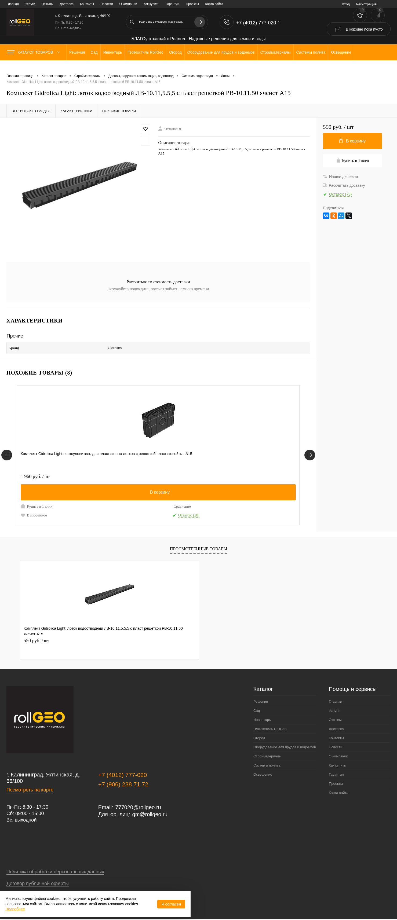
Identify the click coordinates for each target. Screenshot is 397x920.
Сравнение (78, 504)
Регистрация (366, 4)
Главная (12, 4)
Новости (106, 4)
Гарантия (172, 4)
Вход (346, 4)
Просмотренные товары (198, 546)
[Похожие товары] (6, 453)
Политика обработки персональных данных (55, 869)
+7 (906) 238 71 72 (123, 782)
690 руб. (127, 474)
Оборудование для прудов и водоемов (284, 745)
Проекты (192, 4)
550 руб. (36, 638)
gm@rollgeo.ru (149, 812)
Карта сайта (214, 4)
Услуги (30, 4)
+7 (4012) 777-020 (122, 772)
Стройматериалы (267, 754)
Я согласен (171, 904)
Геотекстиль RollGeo (270, 726)
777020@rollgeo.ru (138, 805)
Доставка (67, 4)
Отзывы (47, 4)
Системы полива (267, 763)
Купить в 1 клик (36, 504)
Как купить (151, 4)
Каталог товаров (34, 52)
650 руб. (222, 474)
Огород (259, 736)
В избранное (34, 513)
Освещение (262, 772)
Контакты (87, 4)
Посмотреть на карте (29, 787)
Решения (260, 699)
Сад (256, 708)
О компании (128, 4)
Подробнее (15, 909)
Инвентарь (262, 717)
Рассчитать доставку (344, 185)
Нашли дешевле (340, 176)
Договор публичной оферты (37, 881)
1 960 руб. (35, 474)
